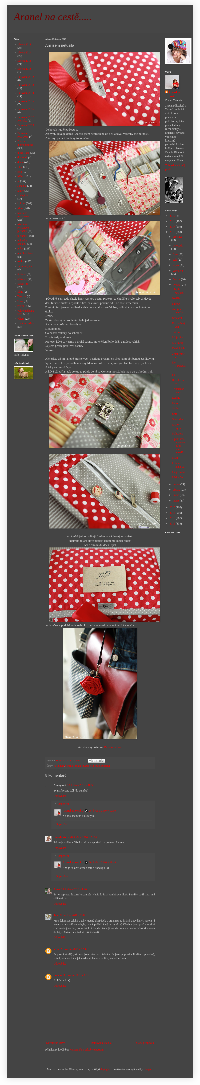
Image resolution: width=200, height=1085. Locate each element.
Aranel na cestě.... (73, 810)
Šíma (20, 291)
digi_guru (106, 1069)
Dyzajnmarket (112, 747)
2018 (173, 221)
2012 (173, 523)
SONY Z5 (23, 283)
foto (19, 171)
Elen (19, 167)
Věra (56, 949)
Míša (20, 208)
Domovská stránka (101, 1042)
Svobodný (177, 419)
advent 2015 (24, 60)
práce (20, 248)
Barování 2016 (25, 109)
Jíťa (56, 915)
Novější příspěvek (56, 1042)
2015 (173, 507)
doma (20, 162)
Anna (57, 889)
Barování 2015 (25, 101)
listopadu (178, 245)
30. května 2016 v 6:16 (76, 975)
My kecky (177, 342)
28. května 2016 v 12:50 (102, 810)
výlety (20, 318)
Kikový (176, 303)
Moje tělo (177, 337)
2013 (173, 518)
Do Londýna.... (179, 366)
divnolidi (22, 157)
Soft (174, 413)
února (176, 494)
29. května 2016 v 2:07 (72, 915)
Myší (175, 457)
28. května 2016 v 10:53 (80, 785)
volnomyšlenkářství (100, 765)
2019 (173, 215)
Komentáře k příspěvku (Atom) (87, 1049)
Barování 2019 (25, 125)
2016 (173, 231)
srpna (176, 265)
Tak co (176, 332)
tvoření (21, 305)
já (55, 765)
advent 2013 (24, 44)
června (177, 279)
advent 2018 (24, 68)
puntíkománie (82, 765)
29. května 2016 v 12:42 (74, 949)
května (177, 284)
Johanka (21, 185)
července (178, 270)
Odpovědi (63, 803)
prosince (177, 236)
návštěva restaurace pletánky (23, 227)
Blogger (147, 1069)
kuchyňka (22, 195)
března (177, 489)
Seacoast (177, 317)
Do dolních (178, 348)
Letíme (176, 397)
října (176, 254)
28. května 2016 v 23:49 (102, 862)
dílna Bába (23, 152)
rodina (21, 261)
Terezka (21, 296)
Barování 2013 (25, 84)
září (175, 259)
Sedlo (175, 408)
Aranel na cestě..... (53, 16)
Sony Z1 (22, 278)
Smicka (58, 975)
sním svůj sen (25, 266)
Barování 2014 (25, 92)
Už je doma (178, 472)
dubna (176, 484)
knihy (20, 190)
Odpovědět (60, 795)
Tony (20, 301)
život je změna (25, 323)
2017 (173, 226)
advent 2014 (24, 52)
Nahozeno (177, 433)
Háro (175, 403)
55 (173, 374)
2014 (173, 512)
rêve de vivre (61, 837)
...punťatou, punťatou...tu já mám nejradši (179, 445)
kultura (60, 765)
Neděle (176, 298)
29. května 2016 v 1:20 (74, 889)
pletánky (69, 765)
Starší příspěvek (145, 1042)
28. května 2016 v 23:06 (83, 837)
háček (20, 176)
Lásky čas (177, 477)
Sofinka (21, 274)
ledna (176, 500)
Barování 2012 (25, 76)
